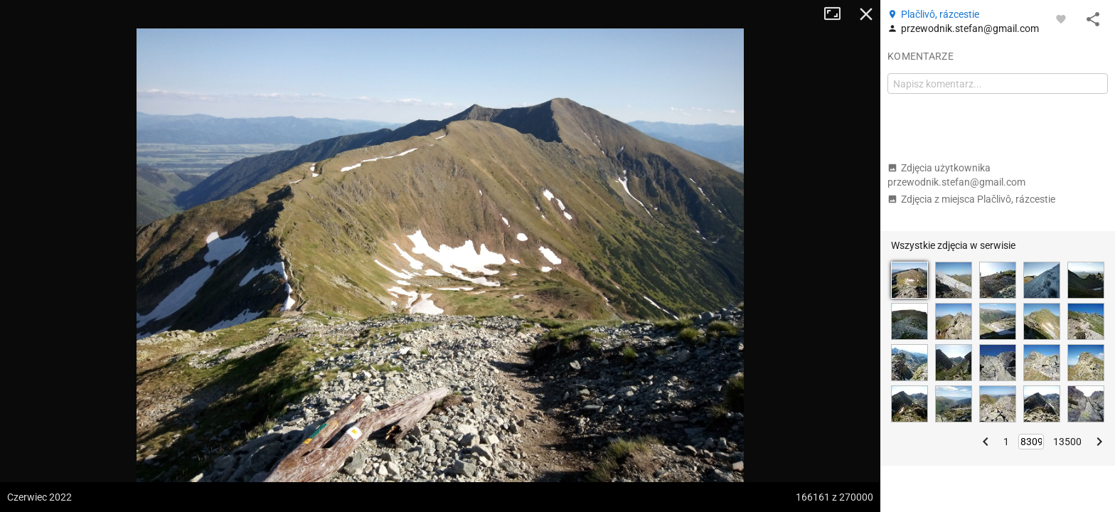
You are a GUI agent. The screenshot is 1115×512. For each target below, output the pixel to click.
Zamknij (866, 14)
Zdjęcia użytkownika (956, 175)
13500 (1067, 441)
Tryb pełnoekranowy (837, 14)
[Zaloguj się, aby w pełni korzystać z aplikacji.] (1061, 18)
